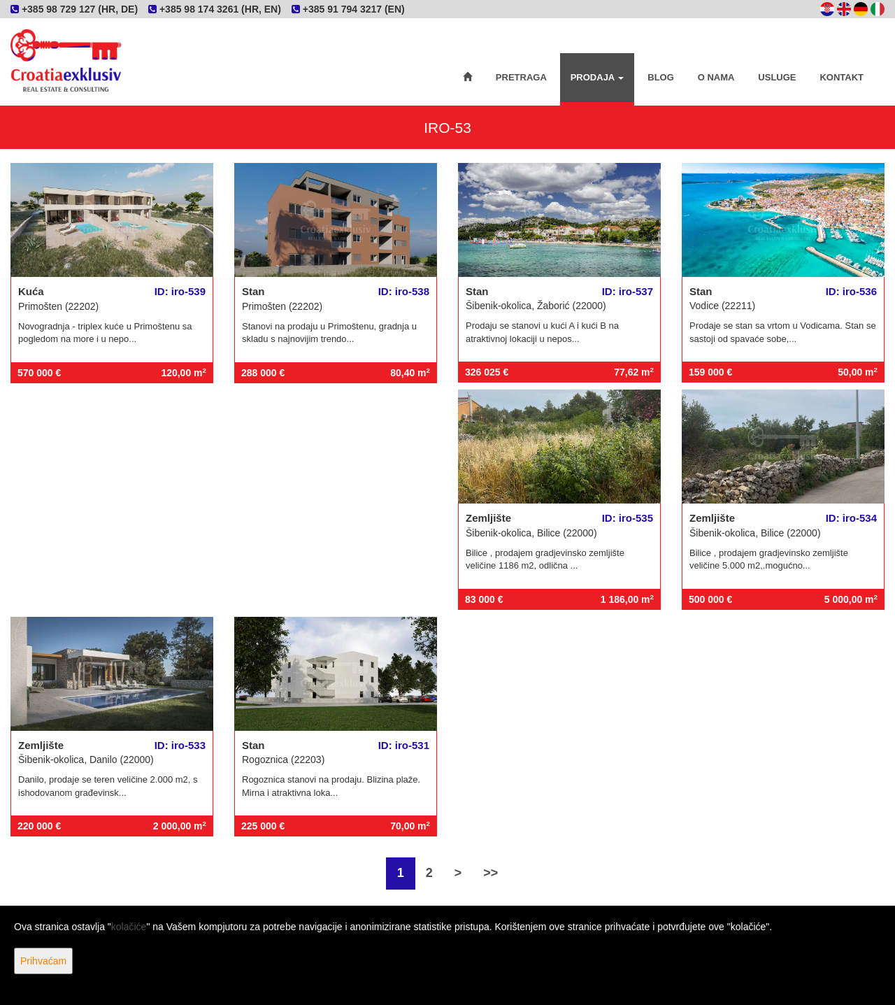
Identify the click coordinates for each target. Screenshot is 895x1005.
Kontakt (841, 77)
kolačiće (129, 926)
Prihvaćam (43, 961)
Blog (660, 77)
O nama (716, 77)
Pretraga (521, 77)
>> (490, 873)
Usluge (777, 77)
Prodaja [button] (597, 77)
